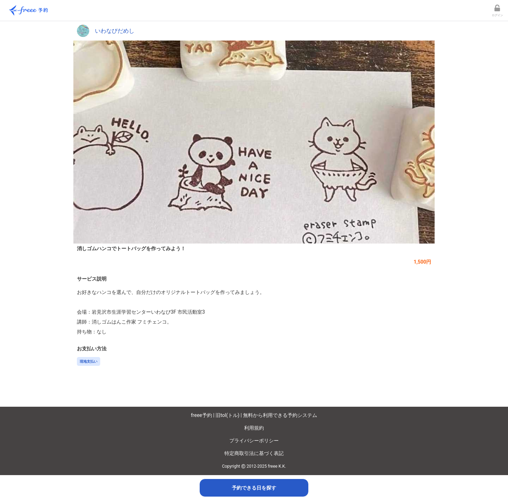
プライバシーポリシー (254, 440)
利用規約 (254, 428)
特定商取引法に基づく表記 (254, 453)
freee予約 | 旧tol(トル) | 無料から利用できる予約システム (254, 415)
